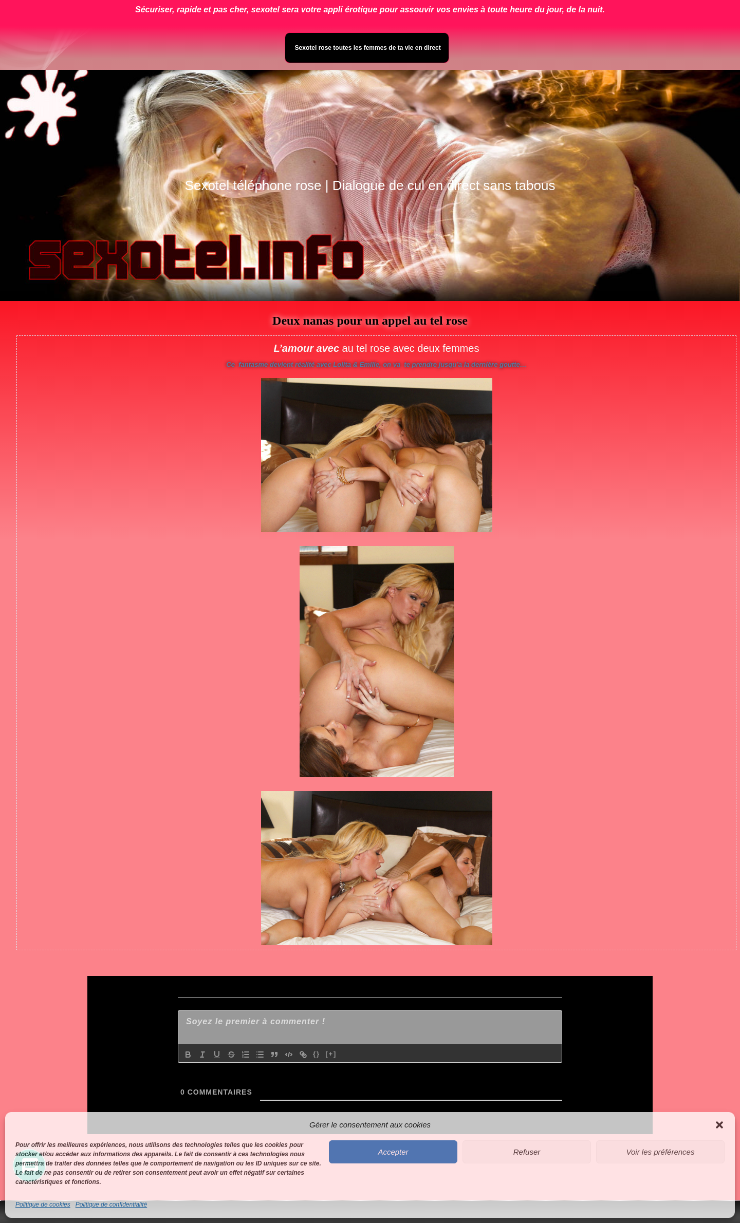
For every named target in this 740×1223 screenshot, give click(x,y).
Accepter (393, 1151)
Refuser (527, 1151)
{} (316, 1054)
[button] (719, 1125)
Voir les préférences (660, 1151)
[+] (331, 1054)
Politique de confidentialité (111, 1204)
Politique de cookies (42, 1204)
